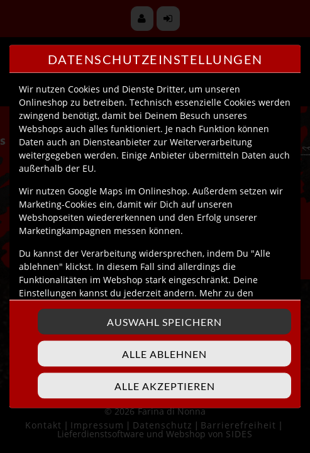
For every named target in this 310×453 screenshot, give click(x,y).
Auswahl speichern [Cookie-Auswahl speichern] (164, 322)
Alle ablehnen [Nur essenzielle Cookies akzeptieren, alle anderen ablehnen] (164, 354)
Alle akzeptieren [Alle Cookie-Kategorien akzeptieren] (164, 386)
